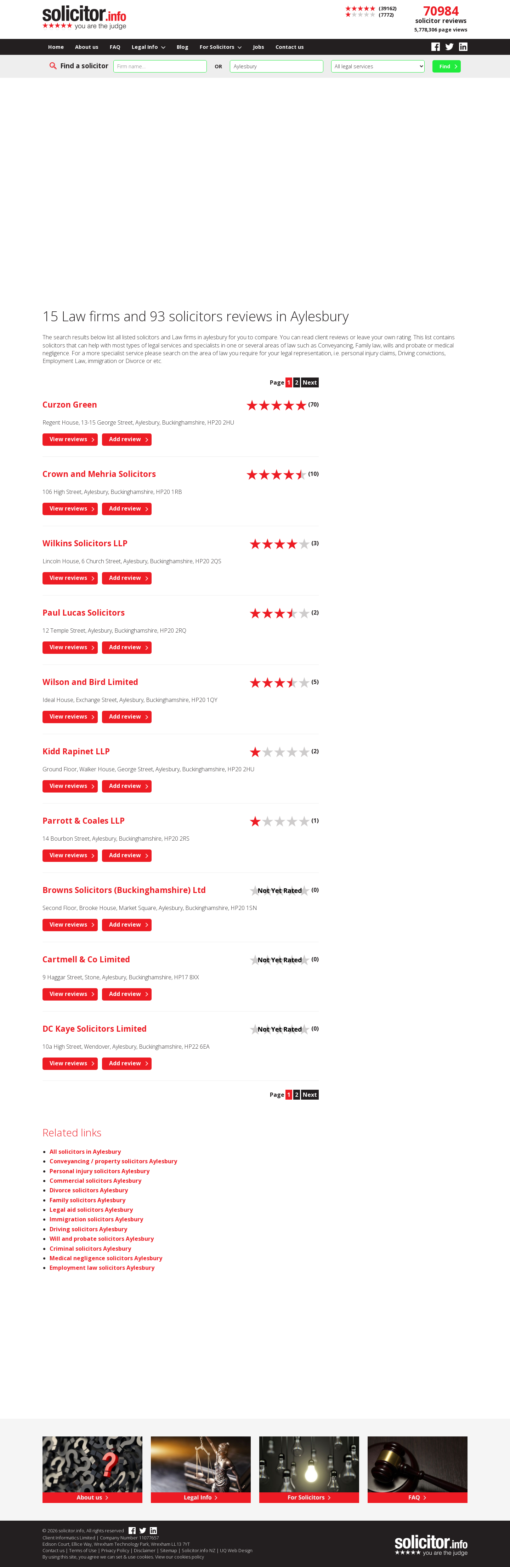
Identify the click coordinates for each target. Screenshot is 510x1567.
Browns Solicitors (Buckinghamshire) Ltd (124, 890)
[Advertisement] (255, 130)
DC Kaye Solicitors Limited (94, 1028)
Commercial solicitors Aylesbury (95, 1181)
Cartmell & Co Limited (86, 959)
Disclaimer (144, 1550)
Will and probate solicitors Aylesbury (102, 1239)
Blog (182, 47)
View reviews (68, 439)
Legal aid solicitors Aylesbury (91, 1210)
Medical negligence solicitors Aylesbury (106, 1258)
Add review (125, 439)
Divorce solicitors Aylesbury (89, 1190)
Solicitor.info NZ (198, 1550)
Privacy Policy (115, 1550)
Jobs (258, 47)
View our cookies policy (179, 1557)
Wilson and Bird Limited (90, 681)
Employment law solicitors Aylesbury (102, 1268)
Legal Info (148, 47)
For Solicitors (221, 47)
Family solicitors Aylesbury (87, 1200)
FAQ (115, 47)
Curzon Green (69, 404)
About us (86, 47)
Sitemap (168, 1550)
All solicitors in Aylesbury (85, 1152)
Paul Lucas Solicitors (83, 612)
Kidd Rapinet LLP (76, 751)
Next (310, 382)
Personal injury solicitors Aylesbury (99, 1171)
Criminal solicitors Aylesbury (90, 1248)
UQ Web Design (236, 1550)
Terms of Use (83, 1550)
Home (56, 47)
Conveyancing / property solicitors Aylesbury (113, 1161)
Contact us (290, 47)
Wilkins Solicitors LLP (85, 543)
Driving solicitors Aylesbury (88, 1229)
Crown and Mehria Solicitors (99, 473)
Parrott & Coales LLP (83, 820)
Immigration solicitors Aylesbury (96, 1219)
